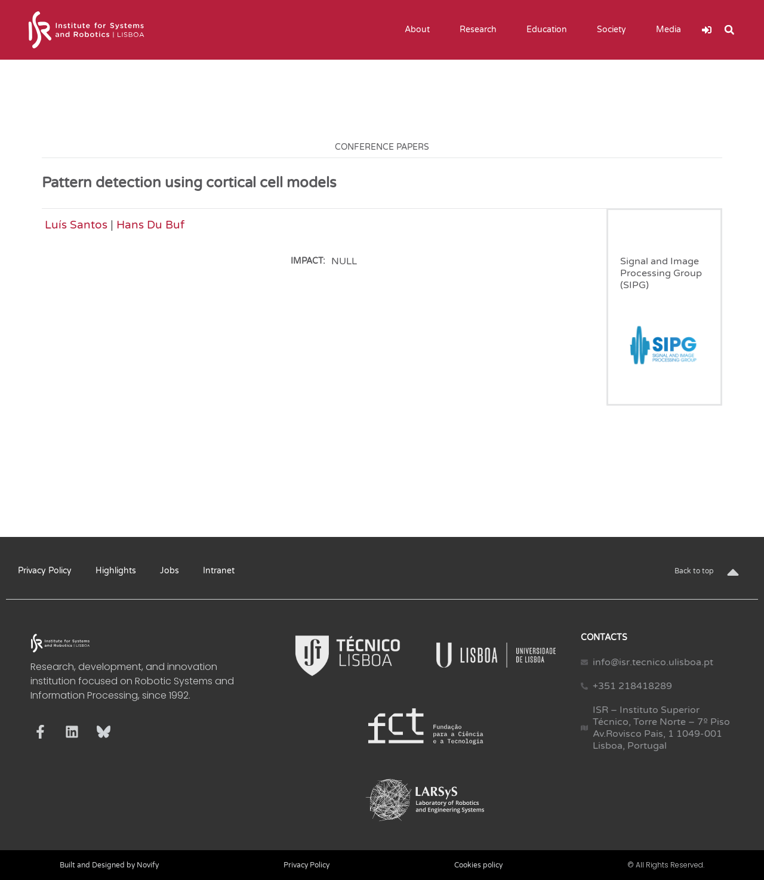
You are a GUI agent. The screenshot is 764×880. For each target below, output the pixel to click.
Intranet (219, 571)
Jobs (169, 571)
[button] (729, 30)
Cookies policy (478, 865)
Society (614, 30)
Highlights (116, 571)
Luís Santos (76, 224)
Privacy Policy (45, 571)
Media (671, 30)
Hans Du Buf (150, 224)
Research (481, 30)
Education (549, 30)
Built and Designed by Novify (109, 865)
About (420, 30)
